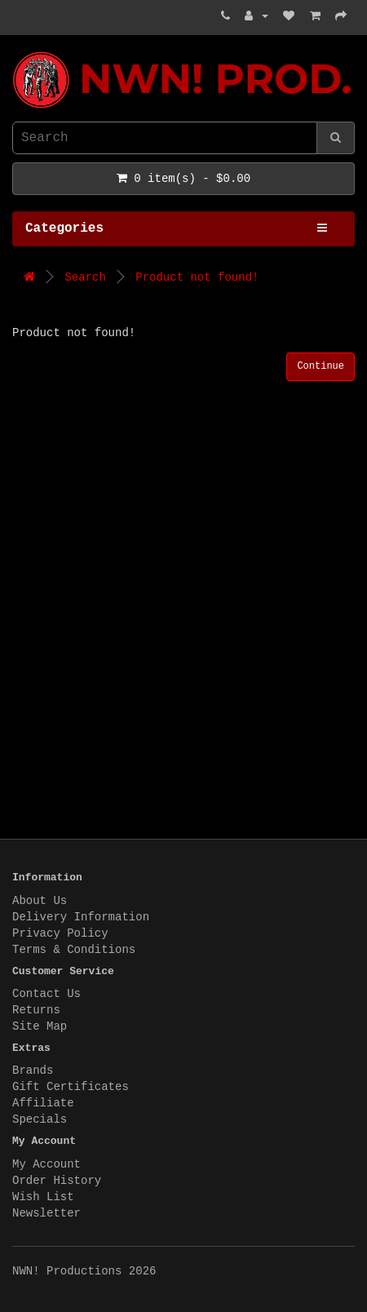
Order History (56, 1180)
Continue (320, 366)
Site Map (39, 1026)
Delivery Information (80, 917)
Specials (39, 1119)
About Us (39, 900)
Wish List (43, 1196)
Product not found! (197, 277)
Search (84, 277)
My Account (46, 1164)
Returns (36, 1010)
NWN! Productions (16, 51)
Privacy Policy (60, 933)
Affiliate (43, 1103)
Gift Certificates (70, 1086)
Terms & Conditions (73, 949)
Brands (32, 1070)
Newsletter (46, 1213)
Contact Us (46, 993)
